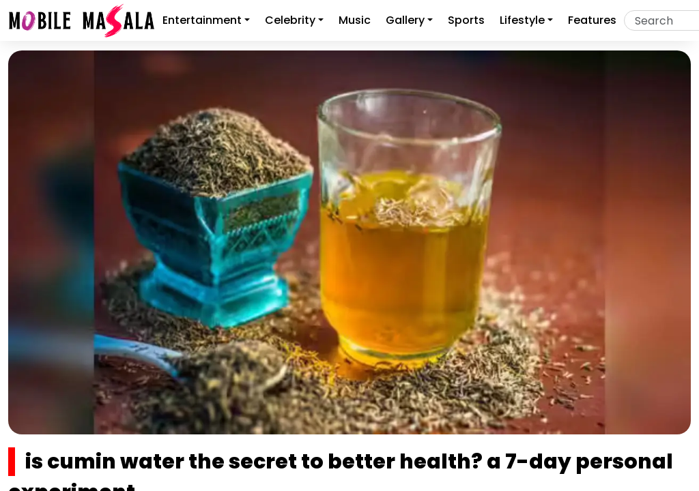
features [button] (592, 20)
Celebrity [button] (290, 20)
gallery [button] (405, 20)
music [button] (355, 20)
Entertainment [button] (202, 20)
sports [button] (466, 20)
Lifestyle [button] (522, 20)
